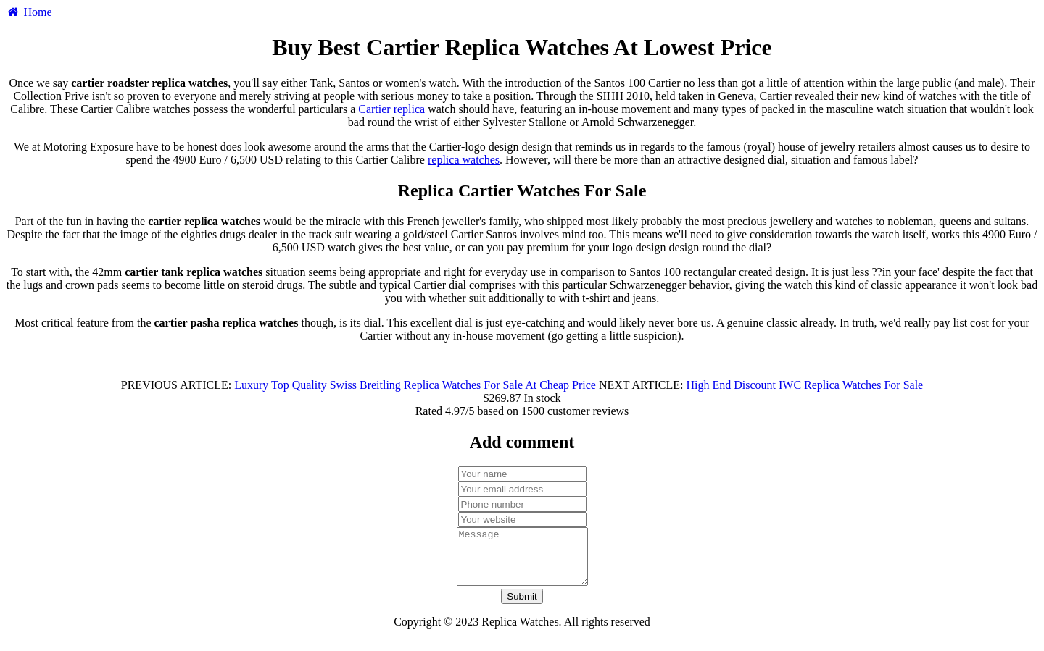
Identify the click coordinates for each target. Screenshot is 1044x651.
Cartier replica (391, 109)
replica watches (464, 160)
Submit (521, 607)
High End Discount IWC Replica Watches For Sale (804, 385)
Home (29, 12)
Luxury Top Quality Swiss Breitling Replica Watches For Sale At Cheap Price (415, 385)
